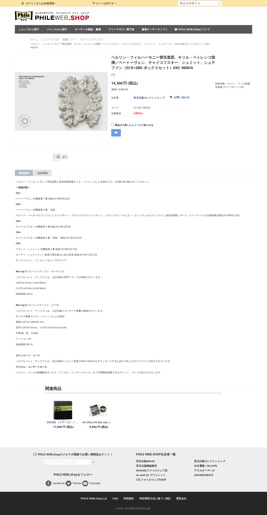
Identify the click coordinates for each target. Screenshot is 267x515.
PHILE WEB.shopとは (94, 498)
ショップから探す (29, 29)
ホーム (34, 39)
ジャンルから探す (57, 29)
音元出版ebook (145, 461)
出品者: (115, 97)
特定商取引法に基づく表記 (155, 498)
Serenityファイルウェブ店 (151, 470)
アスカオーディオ (204, 470)
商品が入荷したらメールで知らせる (132, 125)
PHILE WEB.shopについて (194, 29)
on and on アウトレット (150, 475)
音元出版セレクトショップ (149, 97)
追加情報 (42, 173)
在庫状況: (116, 113)
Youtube (91, 483)
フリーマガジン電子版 (121, 29)
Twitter (73, 483)
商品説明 (24, 173)
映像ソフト (68, 39)
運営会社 (181, 498)
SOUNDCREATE (203, 475)
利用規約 (128, 498)
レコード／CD (50, 39)
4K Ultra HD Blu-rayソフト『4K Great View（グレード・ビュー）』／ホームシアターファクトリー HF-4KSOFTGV (98, 422)
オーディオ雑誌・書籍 (88, 29)
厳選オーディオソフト (155, 29)
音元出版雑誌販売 (146, 465)
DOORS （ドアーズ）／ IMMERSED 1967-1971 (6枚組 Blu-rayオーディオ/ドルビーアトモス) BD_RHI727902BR (63, 422)
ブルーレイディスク (91, 39)
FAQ (115, 498)
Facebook (55, 483)
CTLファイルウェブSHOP (151, 479)
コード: (115, 107)
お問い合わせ (179, 97)
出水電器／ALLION (205, 465)
